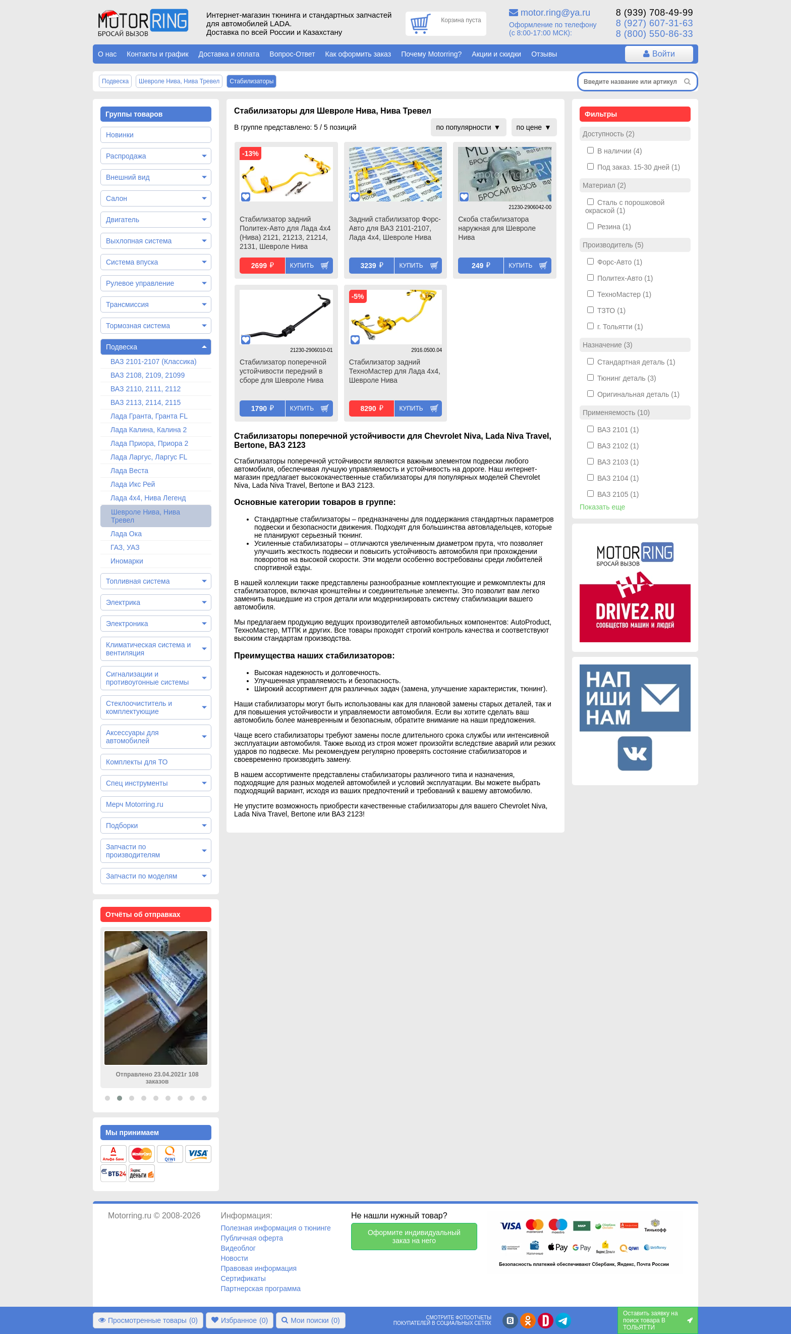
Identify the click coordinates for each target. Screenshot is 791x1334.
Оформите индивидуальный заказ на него (414, 1236)
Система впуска (132, 262)
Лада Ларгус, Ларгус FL (148, 457)
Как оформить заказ (358, 54)
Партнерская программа (260, 1289)
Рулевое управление (140, 283)
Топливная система (138, 581)
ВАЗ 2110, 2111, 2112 (145, 389)
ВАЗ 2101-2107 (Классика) (153, 361)
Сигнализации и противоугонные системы (147, 678)
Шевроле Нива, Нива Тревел (145, 516)
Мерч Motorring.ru (134, 804)
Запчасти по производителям (133, 851)
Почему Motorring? (431, 54)
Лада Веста (129, 471)
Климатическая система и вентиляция (148, 649)
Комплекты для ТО (136, 762)
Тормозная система (138, 326)
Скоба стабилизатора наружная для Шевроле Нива (497, 228)
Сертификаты (242, 1278)
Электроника (127, 624)
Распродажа (126, 156)
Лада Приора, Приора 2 (149, 443)
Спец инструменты (136, 783)
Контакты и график (157, 54)
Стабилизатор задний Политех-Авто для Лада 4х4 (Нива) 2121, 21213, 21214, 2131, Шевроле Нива (285, 232)
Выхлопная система (139, 241)
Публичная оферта (251, 1238)
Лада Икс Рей (132, 484)
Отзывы (544, 54)
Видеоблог (238, 1248)
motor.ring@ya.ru (555, 13)
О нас (107, 54)
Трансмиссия (127, 304)
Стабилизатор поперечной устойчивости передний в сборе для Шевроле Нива (283, 371)
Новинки (120, 135)
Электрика (123, 602)
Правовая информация (258, 1268)
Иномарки (126, 561)
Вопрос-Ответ (292, 54)
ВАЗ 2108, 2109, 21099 (147, 375)
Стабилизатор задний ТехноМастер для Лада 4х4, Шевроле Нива (394, 371)
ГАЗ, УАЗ (125, 547)
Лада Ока (126, 534)
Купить (302, 265)
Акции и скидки (496, 54)
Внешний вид (128, 177)
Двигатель (122, 220)
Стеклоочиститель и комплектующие (139, 707)
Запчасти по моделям (141, 876)
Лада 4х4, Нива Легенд (148, 498)
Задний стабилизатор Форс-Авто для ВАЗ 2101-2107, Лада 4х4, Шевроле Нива (395, 228)
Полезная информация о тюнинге (275, 1228)
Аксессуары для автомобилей (132, 737)
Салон (116, 198)
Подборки (122, 826)
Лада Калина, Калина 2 (148, 430)
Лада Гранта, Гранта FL (149, 416)
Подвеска (121, 347)
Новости (234, 1258)
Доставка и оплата (229, 54)
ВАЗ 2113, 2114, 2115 (145, 402)
